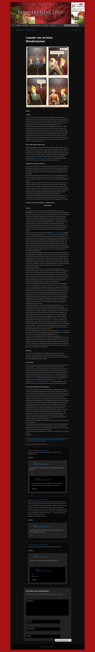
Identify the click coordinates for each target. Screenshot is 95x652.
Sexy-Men (56, 438)
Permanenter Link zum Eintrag (38, 441)
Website (28, 636)
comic (27, 439)
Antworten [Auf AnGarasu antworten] (30, 550)
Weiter (77, 30)
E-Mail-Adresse (30, 629)
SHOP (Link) (25, 25)
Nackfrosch (48, 439)
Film (42, 439)
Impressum (45, 25)
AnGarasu (30, 544)
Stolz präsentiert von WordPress (47, 646)
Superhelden (53, 439)
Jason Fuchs (49, 381)
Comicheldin (37, 439)
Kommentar (30, 601)
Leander (35, 462)
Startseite (18, 25)
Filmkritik (52, 438)
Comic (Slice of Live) (45, 438)
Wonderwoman (60, 439)
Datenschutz (52, 25)
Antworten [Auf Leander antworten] (32, 473)
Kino (44, 439)
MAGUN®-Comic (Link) (36, 25)
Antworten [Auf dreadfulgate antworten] (30, 520)
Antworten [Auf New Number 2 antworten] (30, 457)
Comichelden (31, 439)
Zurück (72, 30)
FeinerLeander (33, 30)
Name (29, 621)
